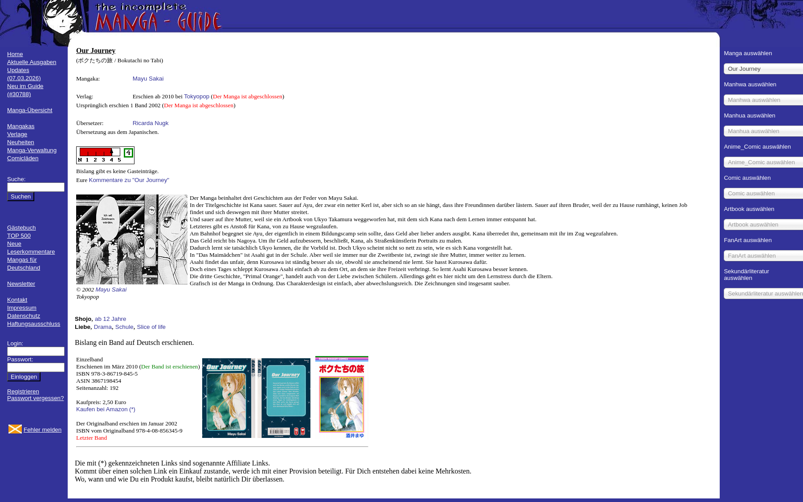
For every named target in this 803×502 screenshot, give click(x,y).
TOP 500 (19, 235)
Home (15, 54)
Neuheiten (20, 142)
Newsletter (21, 283)
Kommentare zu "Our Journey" (129, 180)
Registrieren (23, 391)
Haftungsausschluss (33, 323)
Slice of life (151, 327)
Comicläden (22, 158)
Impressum (22, 307)
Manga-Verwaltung (32, 150)
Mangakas (21, 126)
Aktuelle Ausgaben (31, 62)
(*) (132, 409)
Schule (124, 327)
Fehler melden (42, 429)
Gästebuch (21, 227)
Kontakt (17, 299)
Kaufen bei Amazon (102, 409)
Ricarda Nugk (151, 123)
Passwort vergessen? (35, 398)
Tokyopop (196, 96)
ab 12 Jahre (110, 319)
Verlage (17, 134)
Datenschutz (23, 315)
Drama (103, 327)
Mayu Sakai (148, 78)
